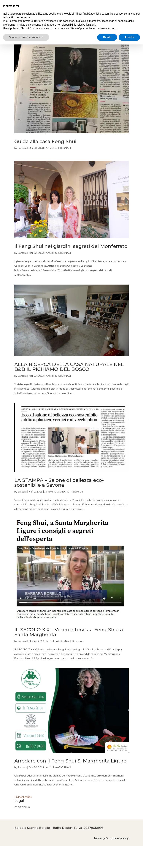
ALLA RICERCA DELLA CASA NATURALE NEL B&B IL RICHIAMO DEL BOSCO (69, 366)
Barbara (22, 147)
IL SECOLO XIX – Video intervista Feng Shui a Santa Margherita (68, 632)
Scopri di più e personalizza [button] (26, 37)
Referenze (77, 491)
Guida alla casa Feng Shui (45, 141)
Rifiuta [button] (107, 37)
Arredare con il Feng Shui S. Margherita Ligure (70, 761)
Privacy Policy (22, 806)
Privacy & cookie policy (111, 838)
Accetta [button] (129, 37)
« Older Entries (23, 796)
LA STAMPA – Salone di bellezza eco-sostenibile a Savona (59, 482)
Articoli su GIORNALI (58, 147)
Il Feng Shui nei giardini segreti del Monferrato (71, 246)
